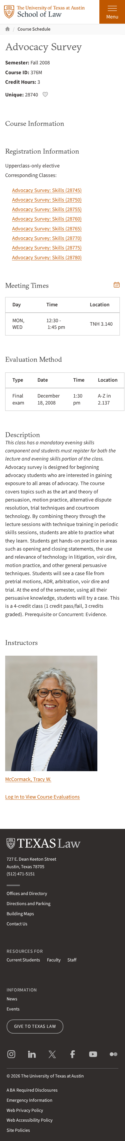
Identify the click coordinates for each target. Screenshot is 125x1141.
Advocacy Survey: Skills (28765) (47, 228)
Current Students (23, 960)
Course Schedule (34, 29)
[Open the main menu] (112, 12)
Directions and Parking (28, 904)
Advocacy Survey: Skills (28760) (47, 219)
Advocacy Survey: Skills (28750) (47, 200)
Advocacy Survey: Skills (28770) (47, 238)
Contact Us (17, 924)
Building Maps (20, 914)
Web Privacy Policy (25, 1110)
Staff (71, 960)
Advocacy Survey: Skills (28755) (47, 209)
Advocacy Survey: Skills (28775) (47, 247)
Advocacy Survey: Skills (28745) (47, 190)
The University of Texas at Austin (52, 1076)
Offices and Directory (27, 893)
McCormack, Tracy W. (51, 719)
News (12, 999)
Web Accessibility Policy (30, 1120)
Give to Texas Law (35, 1026)
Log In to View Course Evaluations (42, 797)
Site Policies (18, 1130)
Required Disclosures (32, 1090)
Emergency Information (29, 1100)
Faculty (54, 960)
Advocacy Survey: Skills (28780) (47, 257)
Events (13, 1009)
